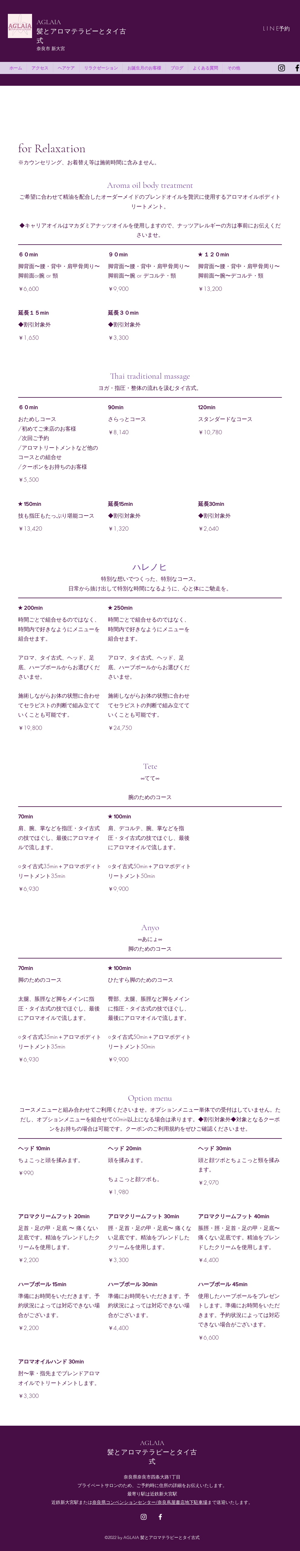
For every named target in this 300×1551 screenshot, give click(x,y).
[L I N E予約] (276, 28)
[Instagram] (281, 67)
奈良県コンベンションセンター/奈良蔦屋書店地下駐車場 (149, 1502)
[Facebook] (160, 1517)
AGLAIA (49, 22)
